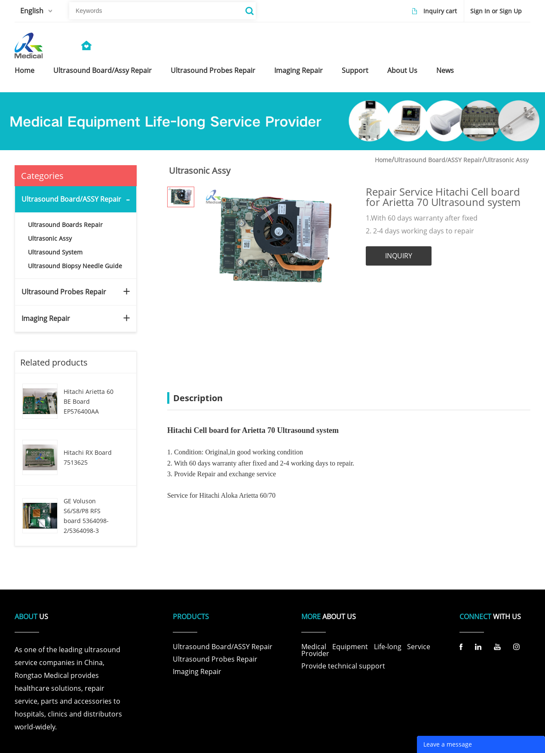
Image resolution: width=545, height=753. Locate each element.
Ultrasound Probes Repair (63, 291)
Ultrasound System (55, 252)
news (443, 70)
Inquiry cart (440, 11)
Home (383, 160)
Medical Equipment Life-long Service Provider (365, 650)
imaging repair (297, 70)
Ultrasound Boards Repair (65, 225)
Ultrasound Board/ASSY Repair (71, 199)
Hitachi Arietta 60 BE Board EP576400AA (88, 401)
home (24, 70)
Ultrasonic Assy (50, 238)
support (353, 70)
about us (401, 70)
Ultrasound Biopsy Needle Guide (75, 266)
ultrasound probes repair (212, 70)
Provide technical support (343, 666)
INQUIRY (398, 255)
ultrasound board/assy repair (102, 70)
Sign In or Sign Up (496, 11)
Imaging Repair (45, 318)
